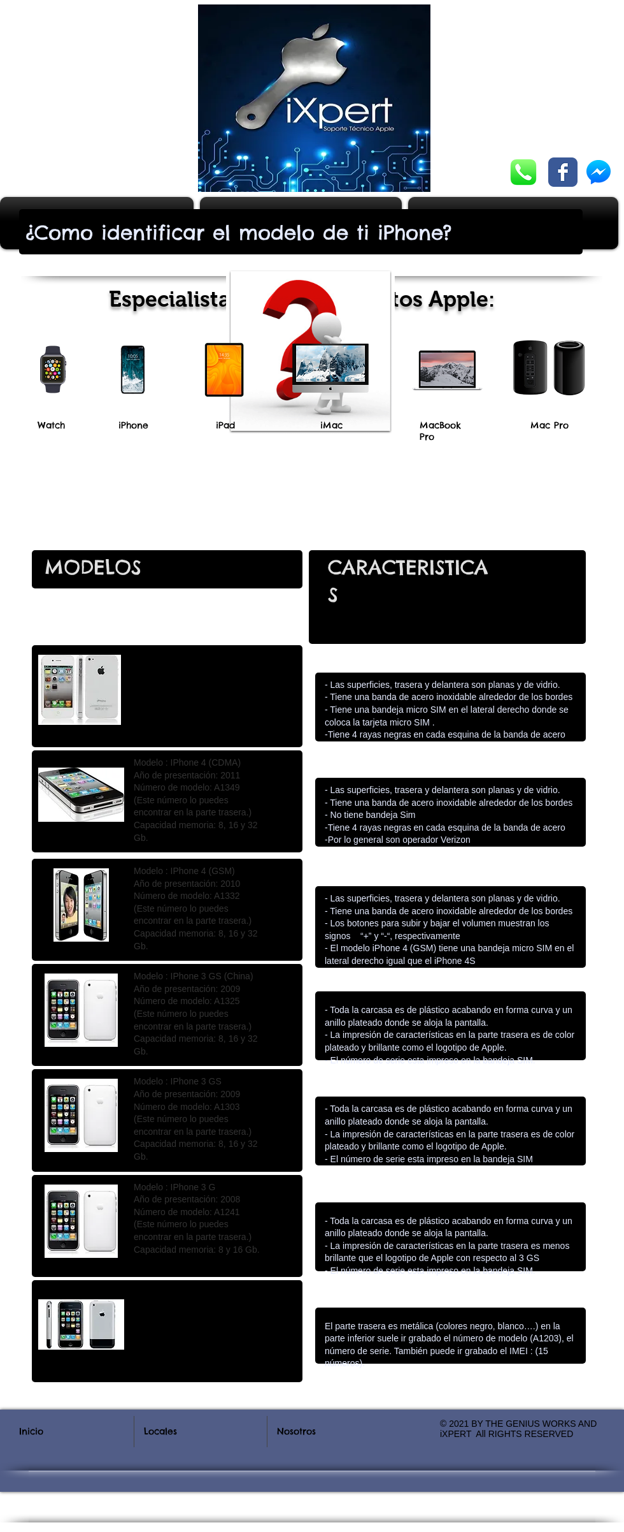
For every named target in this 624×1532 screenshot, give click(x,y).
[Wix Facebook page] (563, 172)
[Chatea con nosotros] (523, 172)
